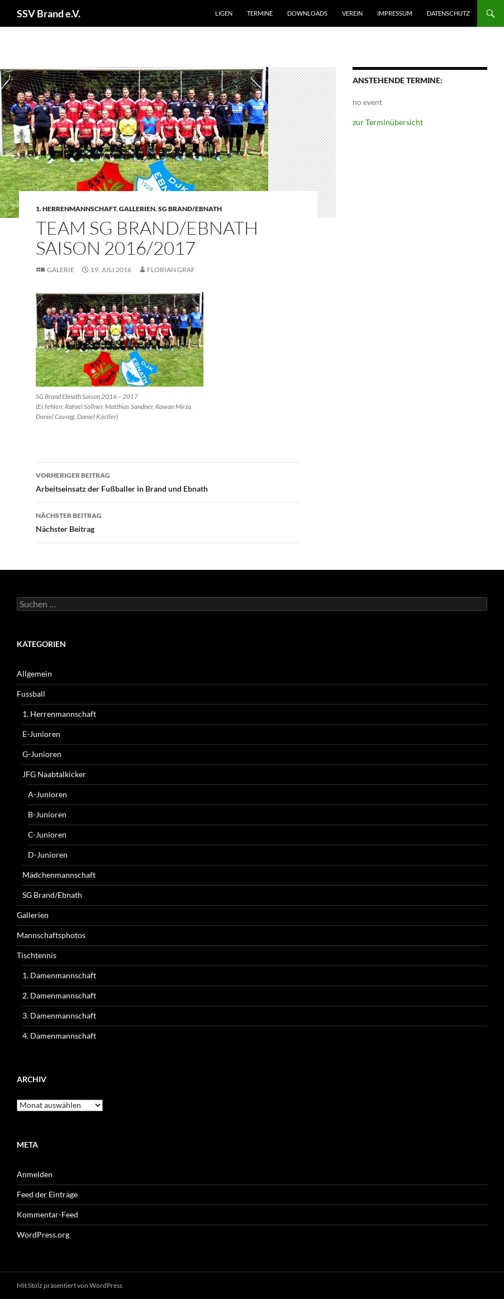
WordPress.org (43, 1234)
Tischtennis (36, 955)
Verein (352, 13)
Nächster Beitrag (168, 521)
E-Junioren (41, 734)
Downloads (307, 13)
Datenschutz (448, 13)
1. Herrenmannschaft (76, 208)
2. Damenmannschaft (59, 995)
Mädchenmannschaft (59, 874)
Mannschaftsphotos (51, 935)
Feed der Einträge (47, 1194)
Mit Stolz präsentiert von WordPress (69, 1285)
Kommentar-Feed (47, 1214)
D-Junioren (48, 854)
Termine (260, 13)
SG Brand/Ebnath (190, 208)
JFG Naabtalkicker (54, 774)
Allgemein (34, 673)
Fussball (31, 693)
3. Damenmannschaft (59, 1015)
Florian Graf (171, 269)
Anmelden (35, 1174)
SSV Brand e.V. (48, 13)
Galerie (60, 269)
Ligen (223, 13)
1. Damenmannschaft (59, 975)
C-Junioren (47, 834)
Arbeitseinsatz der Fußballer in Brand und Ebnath (168, 481)
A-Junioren (47, 794)
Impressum (394, 13)
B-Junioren (47, 814)
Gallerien (137, 208)
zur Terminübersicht (388, 122)
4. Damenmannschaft (59, 1035)
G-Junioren (41, 754)
